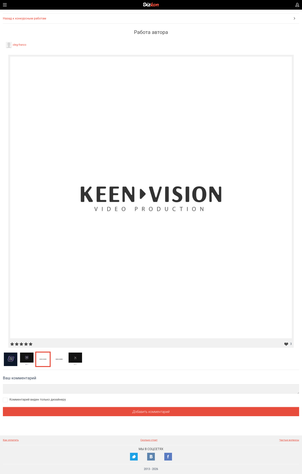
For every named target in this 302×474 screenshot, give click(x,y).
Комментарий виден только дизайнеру (37, 399)
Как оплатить (11, 440)
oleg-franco (19, 44)
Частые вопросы (289, 440)
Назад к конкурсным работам (24, 18)
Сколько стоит (149, 440)
